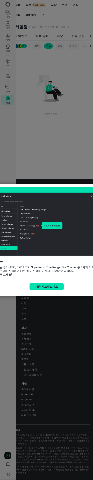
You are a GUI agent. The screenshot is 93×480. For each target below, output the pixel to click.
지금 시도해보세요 (46, 286)
